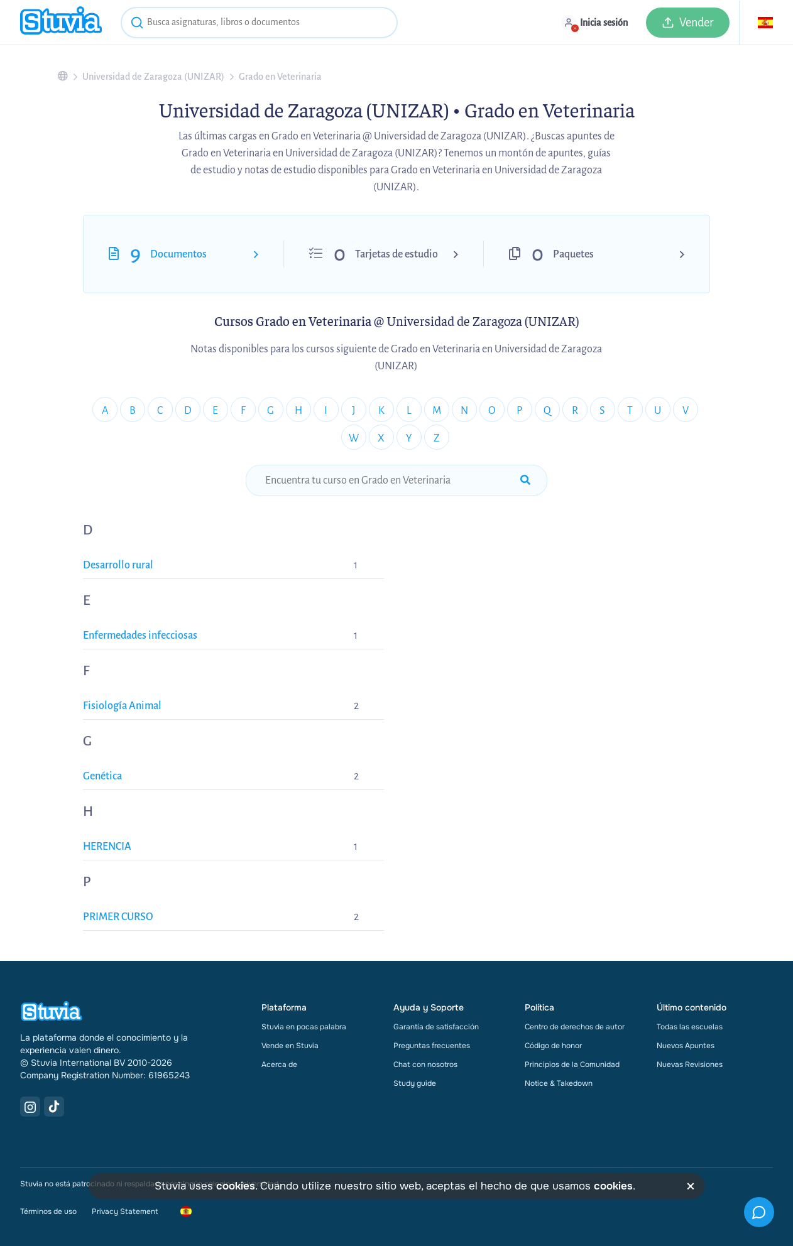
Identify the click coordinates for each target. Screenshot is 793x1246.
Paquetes (573, 254)
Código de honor (553, 1046)
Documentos (178, 254)
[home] (61, 22)
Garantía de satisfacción (436, 1027)
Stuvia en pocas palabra (303, 1027)
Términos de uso (48, 1211)
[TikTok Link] (54, 1107)
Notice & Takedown (559, 1083)
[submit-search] (525, 480)
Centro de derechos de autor (575, 1027)
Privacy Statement (125, 1211)
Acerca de (279, 1064)
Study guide (414, 1083)
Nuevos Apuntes (685, 1046)
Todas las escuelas (690, 1027)
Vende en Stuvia (290, 1046)
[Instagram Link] (30, 1107)
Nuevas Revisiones (690, 1064)
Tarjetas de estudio (396, 254)
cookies (235, 1186)
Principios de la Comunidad (572, 1064)
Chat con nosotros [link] (425, 1064)
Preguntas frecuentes (431, 1046)
